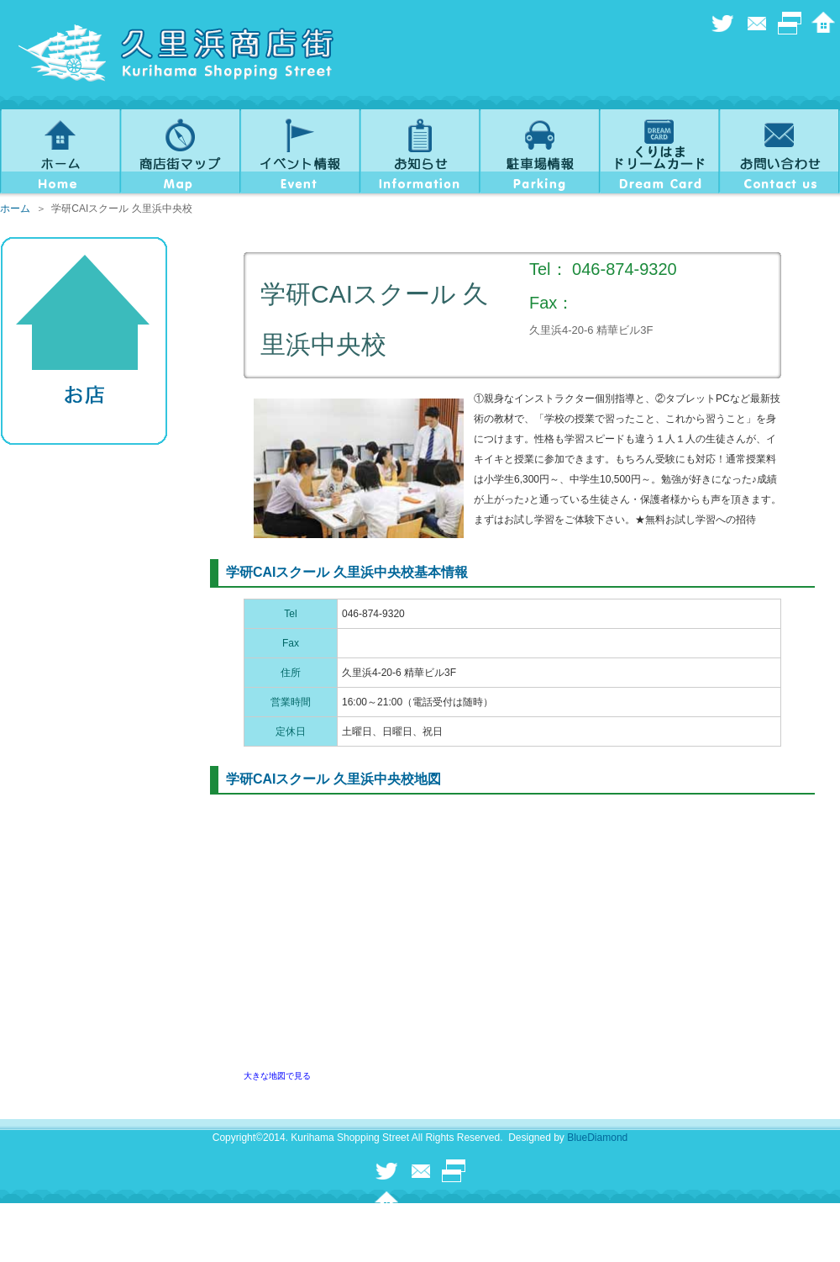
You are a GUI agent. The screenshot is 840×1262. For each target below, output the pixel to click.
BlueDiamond (597, 1137)
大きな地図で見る (277, 1075)
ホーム (15, 208)
